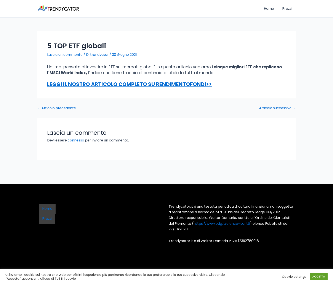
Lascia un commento (65, 54)
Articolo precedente (56, 108)
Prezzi (288, 8)
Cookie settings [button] (294, 277)
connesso (76, 140)
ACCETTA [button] (318, 276)
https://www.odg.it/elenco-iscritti (222, 223)
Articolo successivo (277, 108)
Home (271, 8)
